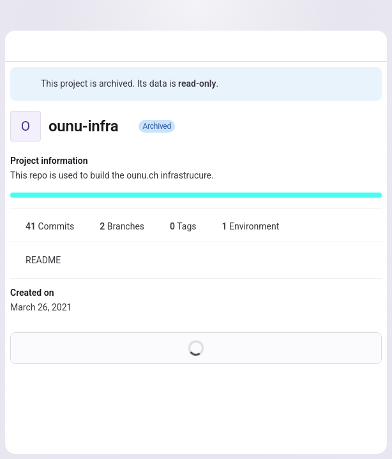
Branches (114, 226)
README (35, 260)
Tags (175, 226)
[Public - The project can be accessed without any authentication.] (128, 126)
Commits (42, 226)
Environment (243, 226)
